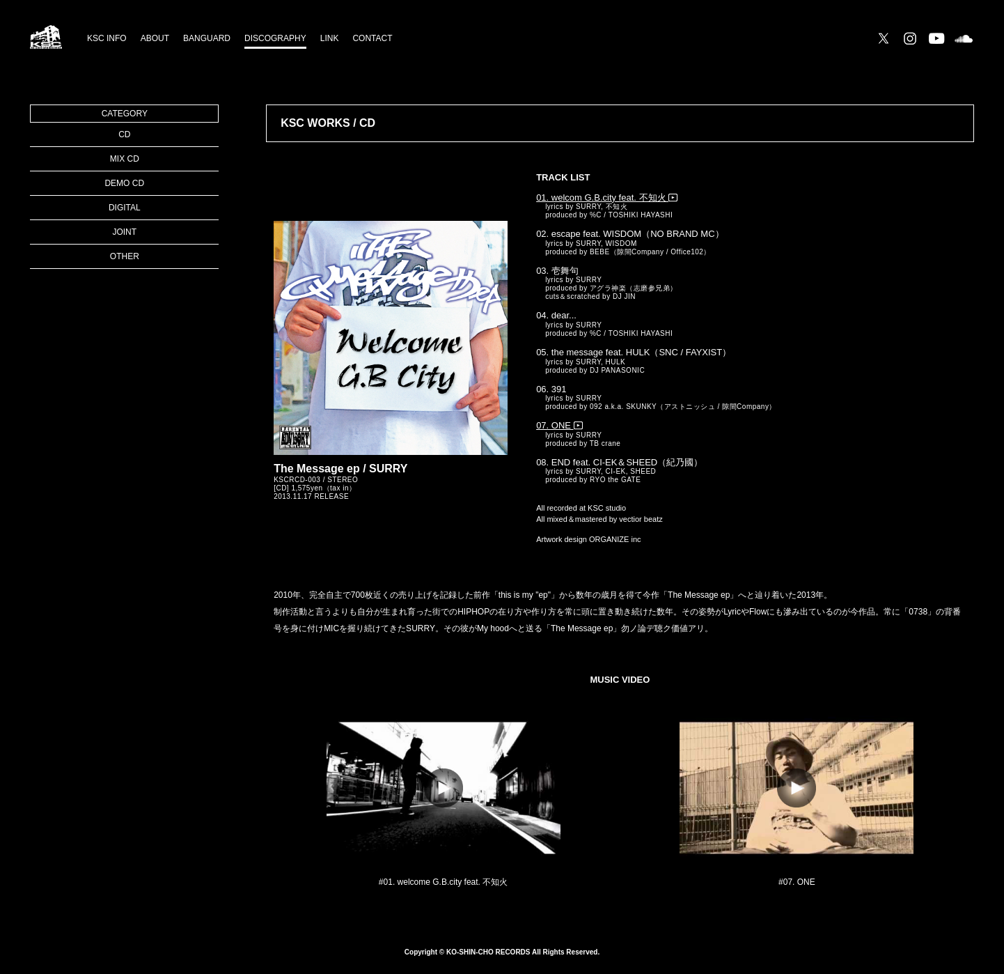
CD (124, 134)
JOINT (124, 232)
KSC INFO (107, 38)
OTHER (124, 256)
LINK (329, 38)
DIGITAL (125, 207)
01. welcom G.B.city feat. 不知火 (606, 197)
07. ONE (559, 425)
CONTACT (372, 38)
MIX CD (124, 159)
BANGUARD (206, 38)
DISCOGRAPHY (275, 38)
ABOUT (155, 38)
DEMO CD (124, 183)
